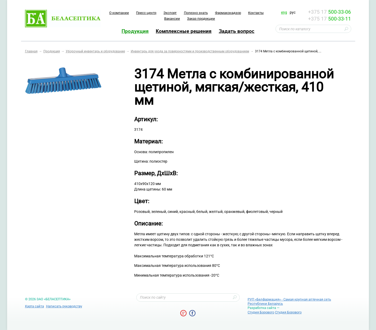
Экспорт (170, 13)
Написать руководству (64, 306)
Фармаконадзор (228, 13)
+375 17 (329, 12)
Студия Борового (261, 312)
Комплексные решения (184, 31)
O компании (119, 13)
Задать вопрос (236, 31)
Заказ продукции (201, 19)
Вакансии (172, 19)
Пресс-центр (146, 13)
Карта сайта (34, 306)
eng (284, 12)
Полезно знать (196, 13)
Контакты (256, 13)
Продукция (135, 31)
